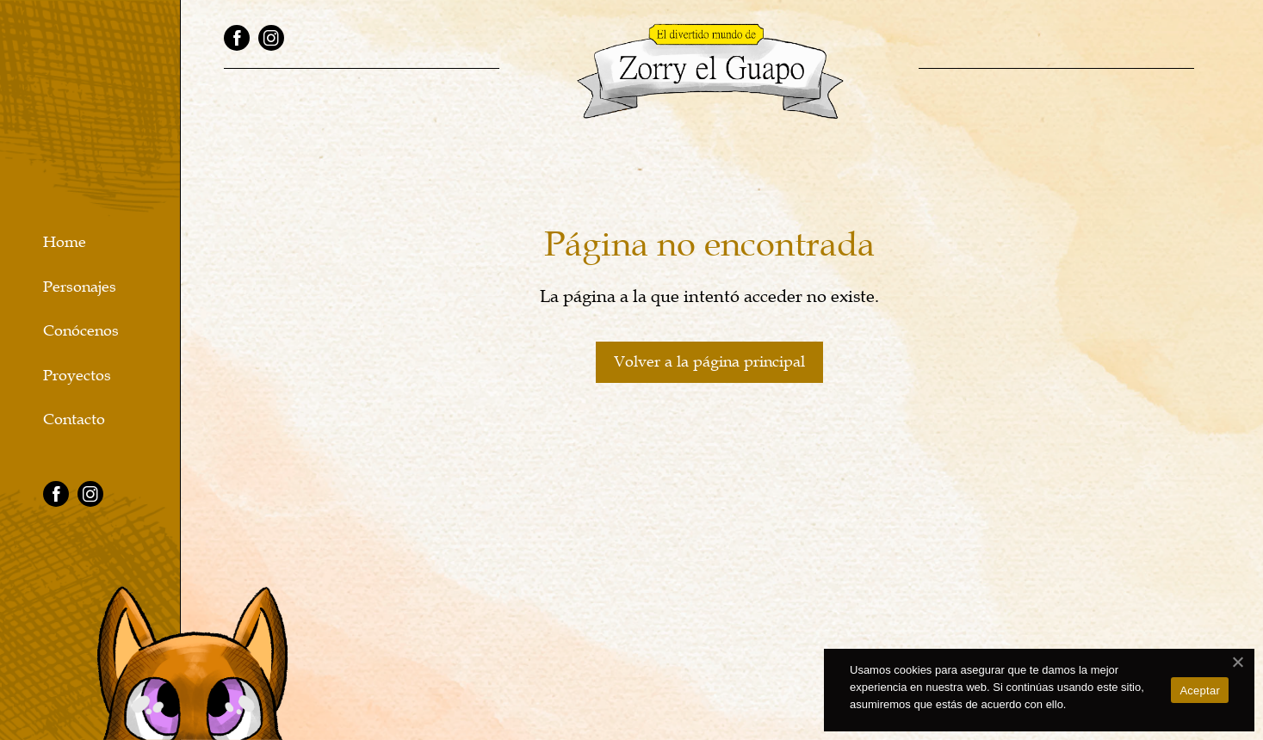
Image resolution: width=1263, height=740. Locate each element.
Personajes (79, 287)
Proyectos (77, 376)
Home (64, 242)
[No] (1237, 661)
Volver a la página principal (709, 361)
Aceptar (1199, 690)
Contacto (74, 419)
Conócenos (81, 331)
